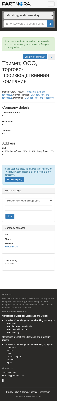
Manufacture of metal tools (19, 326)
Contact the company (35, 57)
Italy (9, 353)
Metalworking (13, 332)
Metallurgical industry (17, 329)
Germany (11, 347)
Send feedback (9, 372)
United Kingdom (14, 356)
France (10, 359)
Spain (9, 362)
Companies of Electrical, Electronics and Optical (25, 316)
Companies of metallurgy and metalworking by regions (28, 344)
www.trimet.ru (11, 246)
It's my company (14, 179)
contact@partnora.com (13, 375)
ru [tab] (51, 57)
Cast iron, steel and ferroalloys (39, 98)
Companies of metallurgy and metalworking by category (28, 320)
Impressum (45, 392)
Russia (10, 350)
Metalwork (12, 323)
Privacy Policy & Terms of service (21, 392)
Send (9, 216)
